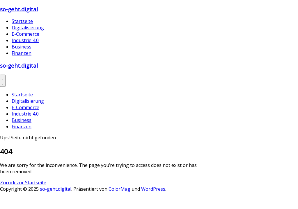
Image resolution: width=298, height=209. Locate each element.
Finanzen (21, 53)
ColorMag (119, 189)
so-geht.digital (19, 9)
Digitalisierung (28, 27)
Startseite (22, 21)
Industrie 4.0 (25, 40)
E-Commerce (25, 34)
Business (21, 47)
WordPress (153, 189)
